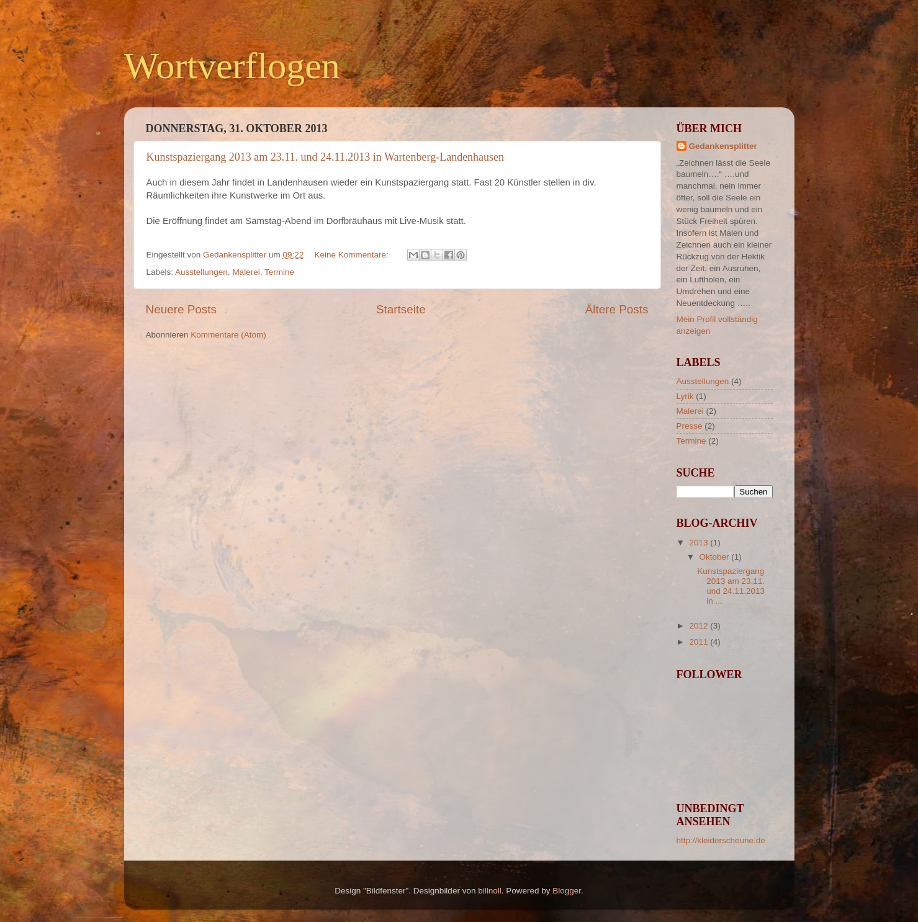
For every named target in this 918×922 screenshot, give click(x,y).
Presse (690, 426)
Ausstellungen (201, 272)
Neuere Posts (181, 309)
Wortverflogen (232, 65)
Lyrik (685, 396)
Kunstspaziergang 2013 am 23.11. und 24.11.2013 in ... (731, 586)
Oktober (716, 557)
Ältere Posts (617, 309)
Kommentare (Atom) (228, 334)
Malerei (245, 272)
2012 (699, 625)
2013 (699, 542)
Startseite (401, 309)
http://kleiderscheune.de (721, 840)
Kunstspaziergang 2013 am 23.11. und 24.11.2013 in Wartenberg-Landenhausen (325, 157)
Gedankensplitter (723, 146)
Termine (279, 272)
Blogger (566, 890)
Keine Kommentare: (352, 254)
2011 (699, 642)
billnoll (490, 890)
